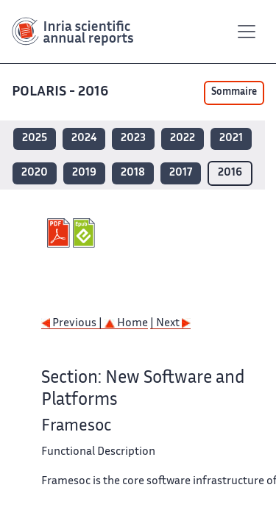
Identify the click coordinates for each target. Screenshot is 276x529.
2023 (133, 138)
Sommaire (234, 92)
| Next (170, 323)
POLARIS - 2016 (61, 92)
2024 (83, 138)
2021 (231, 138)
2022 (182, 138)
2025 (34, 138)
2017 (180, 173)
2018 (133, 173)
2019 (84, 173)
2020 (34, 173)
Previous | (73, 323)
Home (126, 323)
